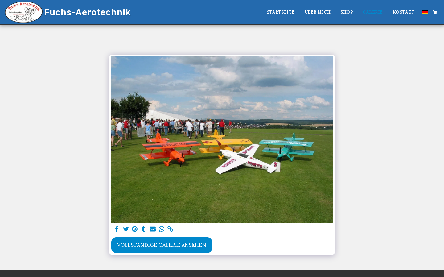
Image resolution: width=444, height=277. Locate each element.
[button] (434, 12)
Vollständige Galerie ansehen (161, 245)
